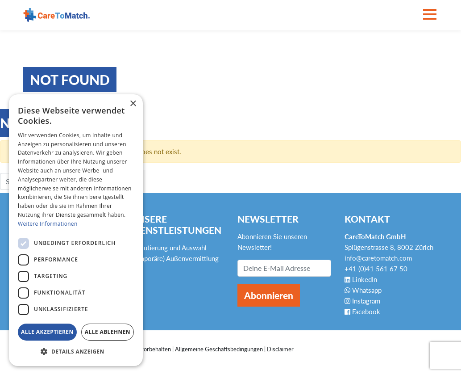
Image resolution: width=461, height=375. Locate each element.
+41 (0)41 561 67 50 (376, 269)
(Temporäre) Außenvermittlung (174, 258)
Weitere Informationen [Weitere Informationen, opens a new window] (48, 224)
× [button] (132, 104)
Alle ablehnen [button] (107, 332)
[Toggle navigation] (430, 15)
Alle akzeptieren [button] (47, 332)
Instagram (362, 301)
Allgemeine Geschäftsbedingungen (219, 349)
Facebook (362, 312)
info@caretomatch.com (378, 258)
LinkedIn (361, 279)
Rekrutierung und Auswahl (168, 248)
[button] (76, 351)
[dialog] (76, 230)
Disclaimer (280, 349)
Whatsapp (363, 290)
